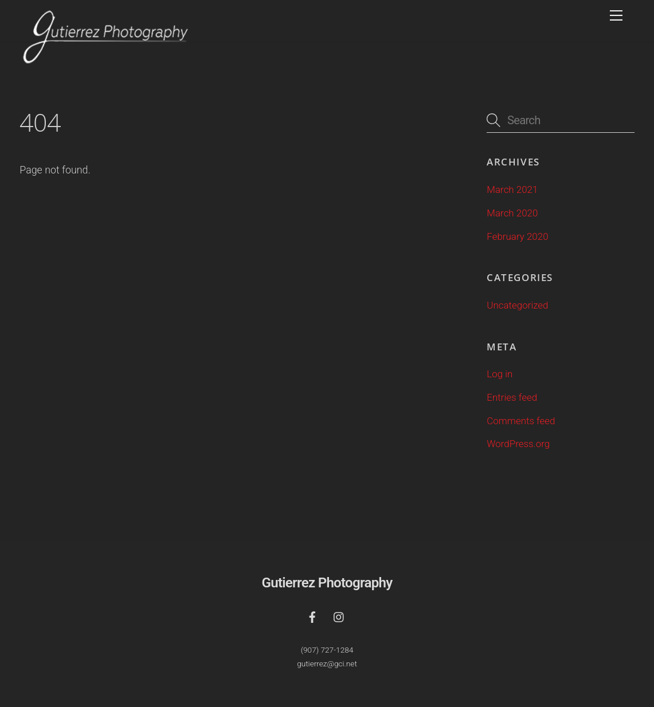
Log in (499, 374)
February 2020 (517, 236)
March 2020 (512, 213)
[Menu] (616, 15)
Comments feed (521, 420)
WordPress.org (518, 443)
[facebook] (312, 615)
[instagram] (339, 615)
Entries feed (512, 397)
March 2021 (512, 189)
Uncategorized (517, 305)
